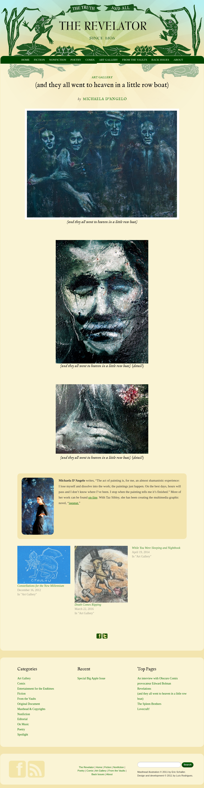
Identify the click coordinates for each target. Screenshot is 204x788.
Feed (36, 769)
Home (25, 59)
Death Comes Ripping (88, 604)
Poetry (75, 59)
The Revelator (86, 767)
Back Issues (160, 59)
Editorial (22, 719)
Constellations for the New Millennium (40, 585)
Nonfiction (57, 59)
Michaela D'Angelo (105, 99)
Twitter (105, 636)
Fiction (39, 59)
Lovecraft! (143, 709)
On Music (23, 724)
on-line (92, 497)
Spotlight (22, 734)
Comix (90, 59)
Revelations (144, 688)
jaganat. (74, 503)
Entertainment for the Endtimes (35, 688)
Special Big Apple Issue (91, 678)
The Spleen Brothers (149, 703)
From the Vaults (134, 59)
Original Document (28, 703)
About (178, 59)
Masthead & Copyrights (31, 709)
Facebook (99, 636)
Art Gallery (108, 59)
